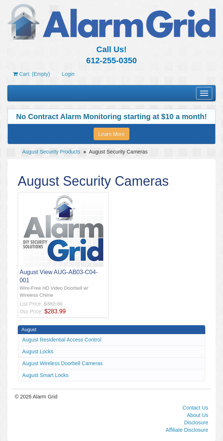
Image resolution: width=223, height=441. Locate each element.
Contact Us (195, 408)
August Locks (37, 351)
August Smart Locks (45, 375)
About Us (197, 415)
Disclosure (196, 422)
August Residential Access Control (61, 340)
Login (68, 74)
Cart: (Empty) (31, 74)
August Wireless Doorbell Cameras (62, 363)
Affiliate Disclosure (187, 430)
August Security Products (51, 152)
